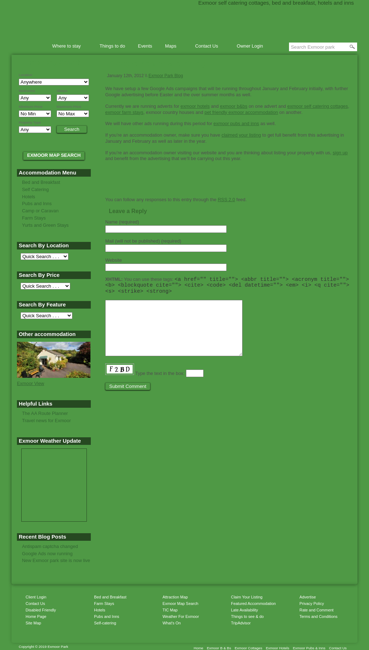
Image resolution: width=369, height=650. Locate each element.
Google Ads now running (47, 553)
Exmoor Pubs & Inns (309, 648)
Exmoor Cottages (248, 648)
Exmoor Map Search (180, 603)
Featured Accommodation (253, 603)
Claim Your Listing (246, 597)
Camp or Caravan (40, 210)
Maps (171, 47)
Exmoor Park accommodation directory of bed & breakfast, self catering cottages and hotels (184, 22)
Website (113, 260)
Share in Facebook (155, 184)
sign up (340, 152)
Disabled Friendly (41, 610)
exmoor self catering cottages (317, 106)
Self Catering (35, 189)
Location (25, 75)
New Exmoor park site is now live (56, 560)
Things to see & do (247, 616)
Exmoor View (30, 383)
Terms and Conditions (318, 616)
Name (122, 222)
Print (184, 184)
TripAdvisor (241, 623)
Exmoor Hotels (277, 648)
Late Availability (244, 610)
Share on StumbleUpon (119, 184)
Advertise (307, 597)
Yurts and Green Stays (45, 225)
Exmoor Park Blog (165, 75)
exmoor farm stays (124, 112)
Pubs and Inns (37, 203)
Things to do (112, 46)
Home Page (36, 616)
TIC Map (170, 610)
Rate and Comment (316, 610)
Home (34, 46)
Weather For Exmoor (181, 616)
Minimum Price (31, 107)
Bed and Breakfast (41, 182)
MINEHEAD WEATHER (54, 476)
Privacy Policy (311, 603)
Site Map (33, 623)
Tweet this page (110, 184)
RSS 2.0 (226, 199)
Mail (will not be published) (143, 241)
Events (145, 46)
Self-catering (105, 623)
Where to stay (68, 47)
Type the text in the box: (159, 386)
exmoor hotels (195, 106)
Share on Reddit (128, 184)
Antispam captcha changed (50, 546)
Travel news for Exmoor (46, 420)
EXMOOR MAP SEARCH (54, 155)
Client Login (36, 597)
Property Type (30, 122)
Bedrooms (27, 91)
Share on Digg (137, 184)
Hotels (28, 196)
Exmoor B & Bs (219, 648)
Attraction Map (175, 597)
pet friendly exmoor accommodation (241, 112)
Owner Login (250, 46)
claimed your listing (241, 135)
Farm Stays (34, 218)
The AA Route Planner (45, 413)
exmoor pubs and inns (236, 123)
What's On (172, 623)
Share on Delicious (146, 184)
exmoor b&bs (233, 106)
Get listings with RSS (164, 184)
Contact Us (208, 47)
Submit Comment (127, 399)
